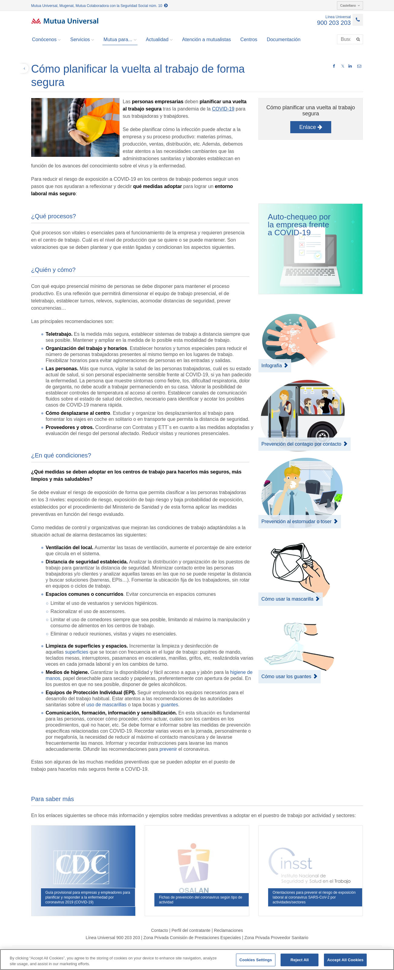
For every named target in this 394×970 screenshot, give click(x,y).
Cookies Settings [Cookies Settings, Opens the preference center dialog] (255, 960)
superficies (76, 652)
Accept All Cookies (345, 960)
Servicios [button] (82, 39)
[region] (197, 959)
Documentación (283, 39)
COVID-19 (223, 108)
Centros (248, 39)
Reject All (300, 960)
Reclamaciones (228, 930)
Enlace (310, 127)
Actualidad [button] (159, 39)
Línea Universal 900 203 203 (113, 937)
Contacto (159, 930)
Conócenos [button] (46, 39)
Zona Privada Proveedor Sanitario (276, 937)
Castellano (350, 5)
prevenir (168, 749)
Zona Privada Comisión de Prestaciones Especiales (192, 937)
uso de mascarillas (106, 704)
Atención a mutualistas (206, 39)
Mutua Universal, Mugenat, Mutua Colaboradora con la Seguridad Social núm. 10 (99, 6)
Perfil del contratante (190, 930)
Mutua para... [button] (119, 39)
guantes (169, 704)
